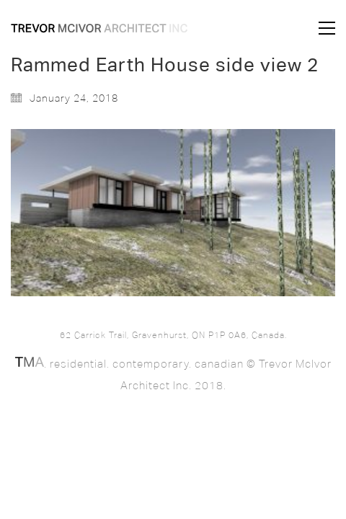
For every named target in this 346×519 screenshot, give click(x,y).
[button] (327, 28)
